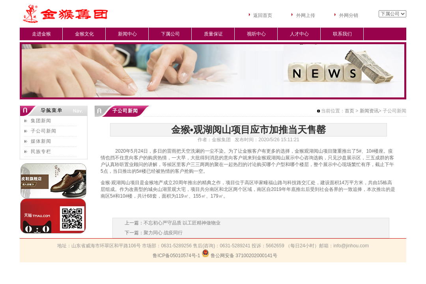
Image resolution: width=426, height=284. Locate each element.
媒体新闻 (41, 141)
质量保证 (213, 34)
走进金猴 (41, 34)
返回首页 (262, 15)
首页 (349, 111)
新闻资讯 (369, 111)
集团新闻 (41, 120)
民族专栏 (41, 151)
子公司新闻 (43, 131)
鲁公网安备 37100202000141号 (244, 255)
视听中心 (256, 34)
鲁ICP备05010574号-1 (176, 255)
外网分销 (348, 15)
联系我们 (342, 34)
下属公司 (170, 34)
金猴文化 (84, 34)
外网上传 (305, 15)
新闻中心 (127, 34)
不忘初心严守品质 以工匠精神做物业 (182, 223)
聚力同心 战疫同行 (163, 232)
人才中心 (299, 34)
